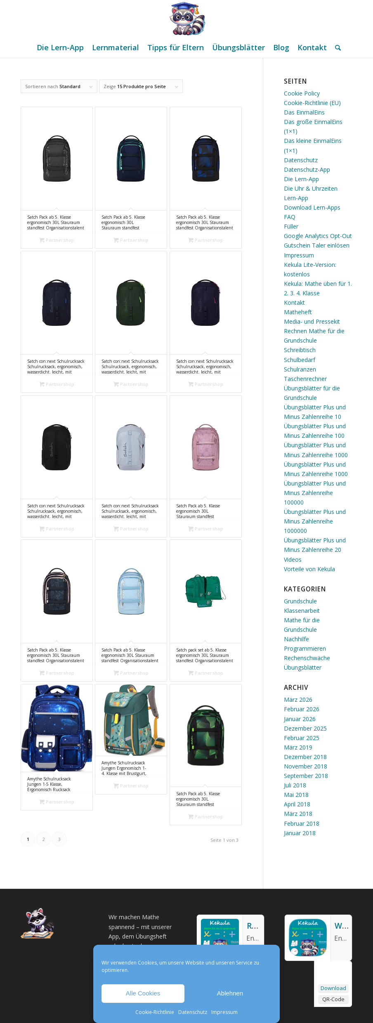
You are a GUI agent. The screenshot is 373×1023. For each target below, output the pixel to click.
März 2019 (298, 747)
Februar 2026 (301, 709)
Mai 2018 (296, 795)
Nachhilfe (296, 639)
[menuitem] (60, 47)
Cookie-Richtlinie (154, 1012)
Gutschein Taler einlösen (316, 245)
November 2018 (305, 766)
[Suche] (336, 47)
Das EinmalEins (304, 112)
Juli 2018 (295, 785)
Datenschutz (192, 1012)
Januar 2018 (300, 833)
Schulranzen (300, 369)
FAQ (289, 217)
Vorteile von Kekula (309, 569)
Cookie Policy (302, 93)
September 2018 (306, 776)
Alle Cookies (143, 993)
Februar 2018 (301, 823)
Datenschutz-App (307, 169)
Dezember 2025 (305, 728)
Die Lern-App (301, 179)
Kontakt (294, 302)
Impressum (224, 1012)
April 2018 (297, 804)
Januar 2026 (300, 719)
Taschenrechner (305, 379)
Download (333, 988)
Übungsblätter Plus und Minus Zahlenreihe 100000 (315, 492)
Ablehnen (230, 993)
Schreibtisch (300, 350)
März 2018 (298, 813)
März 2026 (298, 699)
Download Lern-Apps (312, 207)
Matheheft (298, 312)
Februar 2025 (301, 738)
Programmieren (305, 648)
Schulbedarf (299, 360)
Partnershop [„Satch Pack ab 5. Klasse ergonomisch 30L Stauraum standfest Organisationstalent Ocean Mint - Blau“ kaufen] (131, 240)
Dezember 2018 (305, 757)
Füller (291, 226)
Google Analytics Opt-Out (318, 236)
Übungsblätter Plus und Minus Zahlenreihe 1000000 (315, 521)
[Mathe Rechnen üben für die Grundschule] (186, 18)
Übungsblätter (302, 667)
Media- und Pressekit (312, 321)
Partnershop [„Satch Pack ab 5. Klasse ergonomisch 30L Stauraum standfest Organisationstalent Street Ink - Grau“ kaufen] (56, 240)
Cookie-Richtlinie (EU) (312, 103)
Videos (293, 559)
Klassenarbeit (302, 610)
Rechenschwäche (307, 658)
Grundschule (300, 601)
